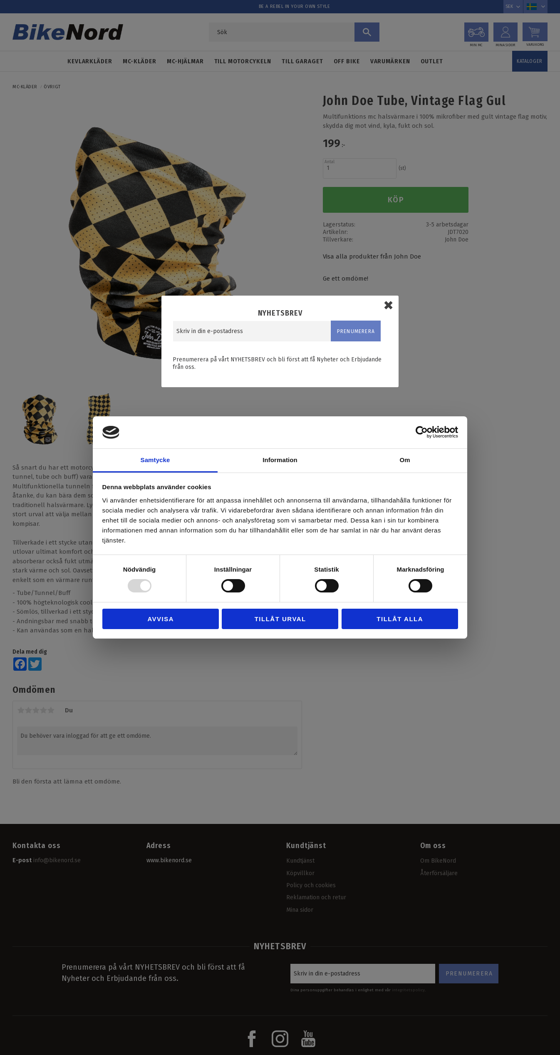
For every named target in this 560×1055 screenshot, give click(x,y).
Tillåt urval (280, 618)
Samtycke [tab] (155, 459)
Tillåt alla (400, 618)
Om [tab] (404, 459)
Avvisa (160, 618)
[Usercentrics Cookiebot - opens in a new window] (421, 432)
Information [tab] (280, 459)
